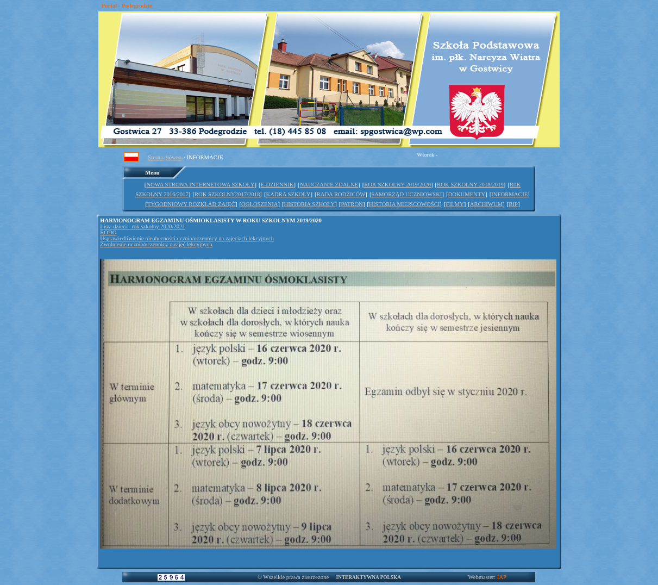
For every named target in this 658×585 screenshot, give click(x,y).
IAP (501, 577)
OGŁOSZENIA (259, 204)
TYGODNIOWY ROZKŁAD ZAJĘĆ (191, 204)
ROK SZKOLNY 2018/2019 (470, 185)
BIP (513, 204)
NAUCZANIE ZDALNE (329, 185)
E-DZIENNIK (277, 185)
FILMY (454, 204)
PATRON (351, 204)
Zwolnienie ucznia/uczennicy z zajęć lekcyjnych (156, 244)
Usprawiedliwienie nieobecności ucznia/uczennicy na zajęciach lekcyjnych (187, 238)
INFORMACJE (509, 194)
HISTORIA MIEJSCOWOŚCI (404, 204)
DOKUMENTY (467, 194)
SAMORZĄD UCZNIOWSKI (406, 194)
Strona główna (164, 157)
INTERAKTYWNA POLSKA (368, 577)
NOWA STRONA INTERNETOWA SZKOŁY (200, 185)
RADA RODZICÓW (341, 194)
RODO (108, 232)
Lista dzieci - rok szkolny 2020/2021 (142, 226)
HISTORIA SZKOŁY (309, 204)
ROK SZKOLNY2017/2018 (227, 194)
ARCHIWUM (486, 204)
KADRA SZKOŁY (288, 194)
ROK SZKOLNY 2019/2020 (397, 185)
